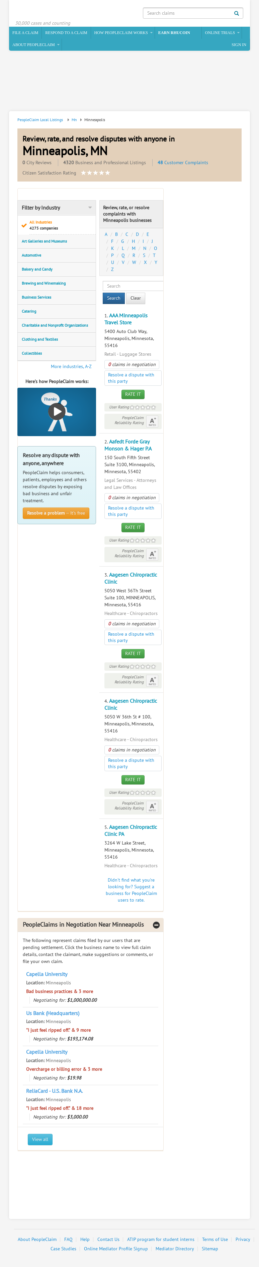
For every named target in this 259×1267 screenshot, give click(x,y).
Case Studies (63, 1249)
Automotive (31, 256)
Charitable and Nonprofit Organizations (55, 326)
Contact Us (108, 1240)
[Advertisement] (128, 82)
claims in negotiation (132, 365)
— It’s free (56, 513)
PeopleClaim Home (47, 12)
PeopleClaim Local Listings (40, 120)
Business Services (36, 298)
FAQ (68, 1240)
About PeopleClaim (37, 1240)
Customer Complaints (183, 163)
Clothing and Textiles (40, 340)
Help (85, 1240)
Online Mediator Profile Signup (116, 1249)
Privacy (243, 1240)
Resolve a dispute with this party (131, 379)
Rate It (133, 395)
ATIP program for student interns (160, 1240)
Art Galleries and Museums (44, 242)
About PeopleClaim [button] (33, 45)
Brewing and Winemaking (44, 284)
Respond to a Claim (66, 33)
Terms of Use (215, 1240)
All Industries (60, 226)
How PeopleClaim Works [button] (121, 33)
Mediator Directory (175, 1249)
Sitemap (210, 1249)
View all (40, 1140)
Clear (136, 299)
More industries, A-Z (71, 367)
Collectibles (32, 354)
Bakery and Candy (37, 270)
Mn (74, 120)
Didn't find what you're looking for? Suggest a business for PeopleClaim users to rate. (131, 891)
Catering (29, 312)
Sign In (239, 45)
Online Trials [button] (220, 33)
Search (113, 299)
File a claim (25, 33)
